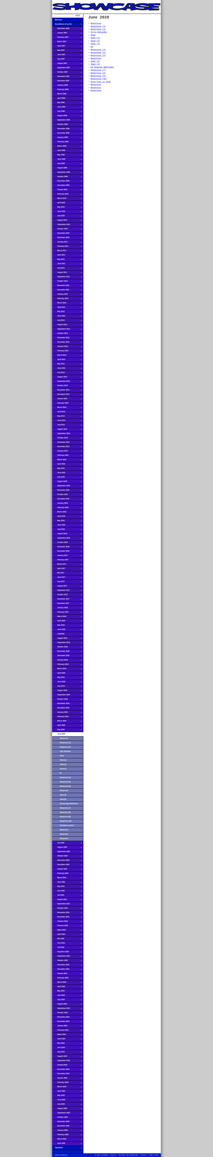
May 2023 (67, 991)
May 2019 (67, 678)
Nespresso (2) (65, 743)
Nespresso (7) (65, 808)
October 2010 (67, 229)
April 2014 (67, 412)
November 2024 (67, 1070)
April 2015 (67, 465)
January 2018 (67, 608)
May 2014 (67, 417)
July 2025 (67, 1105)
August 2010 (67, 221)
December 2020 (67, 865)
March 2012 (67, 303)
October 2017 (67, 595)
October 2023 (67, 1013)
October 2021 (67, 909)
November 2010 (67, 234)
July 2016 (67, 530)
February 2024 (67, 1031)
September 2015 (67, 486)
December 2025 (67, 1126)
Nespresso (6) (65, 786)
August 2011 (67, 273)
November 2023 (67, 1018)
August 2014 (67, 430)
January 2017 (67, 556)
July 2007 (67, 60)
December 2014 (67, 447)
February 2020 (67, 717)
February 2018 (67, 613)
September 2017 (67, 591)
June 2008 (67, 107)
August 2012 (67, 325)
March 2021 (67, 878)
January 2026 (67, 1131)
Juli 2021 (67, 896)
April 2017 (67, 569)
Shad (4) (63, 769)
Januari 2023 (67, 974)
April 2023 (67, 987)
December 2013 (67, 395)
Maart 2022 (67, 930)
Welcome (67, 20)
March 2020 (67, 721)
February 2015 (67, 456)
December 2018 (67, 656)
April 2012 (67, 308)
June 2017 (67, 578)
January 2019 (67, 660)
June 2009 (67, 160)
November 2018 (67, 652)
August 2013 (67, 377)
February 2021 (67, 874)
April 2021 (67, 883)
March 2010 (67, 199)
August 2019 (67, 691)
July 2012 (67, 321)
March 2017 (67, 565)
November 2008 (67, 129)
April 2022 (67, 935)
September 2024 (67, 1061)
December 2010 (67, 238)
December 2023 (67, 1022)
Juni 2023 (67, 996)
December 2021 (67, 917)
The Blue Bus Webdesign (128, 1155)
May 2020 (67, 730)
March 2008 (67, 94)
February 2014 (67, 404)
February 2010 (67, 195)
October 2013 (67, 386)
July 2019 (67, 687)
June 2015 (67, 473)
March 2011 (67, 251)
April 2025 (67, 1092)
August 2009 (67, 168)
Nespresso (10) (66, 821)
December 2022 (67, 970)
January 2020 (67, 713)
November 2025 (67, 1122)
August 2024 (67, 1057)
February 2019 (67, 665)
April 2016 (67, 517)
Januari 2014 (67, 399)
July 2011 (67, 269)
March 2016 (67, 512)
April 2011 (67, 255)
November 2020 (67, 861)
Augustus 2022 (67, 952)
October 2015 (67, 495)
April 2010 (67, 203)
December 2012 (67, 343)
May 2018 (67, 626)
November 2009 (67, 181)
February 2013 (67, 351)
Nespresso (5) (65, 782)
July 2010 (67, 216)
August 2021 (67, 900)
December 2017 (67, 604)
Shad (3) (63, 764)
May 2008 (67, 103)
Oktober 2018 (67, 647)
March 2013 (67, 356)
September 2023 (67, 1009)
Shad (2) (63, 760)
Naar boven (154, 1155)
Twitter (144, 1155)
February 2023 (67, 978)
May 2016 (67, 521)
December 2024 (67, 1074)
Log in (113, 1155)
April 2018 (67, 621)
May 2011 (67, 260)
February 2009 (67, 142)
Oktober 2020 (67, 856)
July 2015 (67, 478)
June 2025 (67, 1100)
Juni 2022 (67, 944)
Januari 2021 (67, 869)
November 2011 (67, 286)
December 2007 (67, 81)
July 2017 (67, 582)
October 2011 (67, 282)
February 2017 (67, 560)
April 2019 (67, 674)
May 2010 (67, 208)
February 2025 (67, 1083)
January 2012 (67, 295)
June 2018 (67, 630)
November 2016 (67, 547)
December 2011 (67, 290)
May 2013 (67, 364)
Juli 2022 (67, 948)
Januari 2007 (67, 33)
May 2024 (67, 1044)
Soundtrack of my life (67, 25)
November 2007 (67, 77)
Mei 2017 (67, 573)
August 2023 (67, 1004)
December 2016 (67, 552)
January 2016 (67, 504)
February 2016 (67, 508)
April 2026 (67, 1144)
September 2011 (67, 277)
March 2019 (67, 669)
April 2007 (67, 46)
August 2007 (67, 64)
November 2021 (67, 913)
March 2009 (67, 147)
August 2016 (67, 534)
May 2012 (67, 312)
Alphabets (67, 1148)
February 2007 (67, 38)
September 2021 (67, 904)
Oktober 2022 (67, 961)
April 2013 (67, 360)
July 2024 (67, 1052)
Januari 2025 (67, 1079)
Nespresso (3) (65, 747)
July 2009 (67, 164)
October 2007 (67, 73)
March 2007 (67, 42)
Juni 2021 (67, 891)
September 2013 (67, 382)
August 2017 (67, 586)
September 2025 (67, 1113)
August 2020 (67, 848)
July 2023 (67, 1000)
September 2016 (67, 539)
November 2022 (67, 965)
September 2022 (67, 957)
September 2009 (67, 173)
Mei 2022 (67, 939)
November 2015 (67, 491)
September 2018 (67, 643)
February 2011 (67, 247)
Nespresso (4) (65, 777)
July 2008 (67, 112)
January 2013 (67, 347)
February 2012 (67, 299)
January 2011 (67, 242)
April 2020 (67, 726)
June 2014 (67, 421)
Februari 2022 (67, 926)
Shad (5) (63, 795)
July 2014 (67, 425)
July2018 (67, 634)
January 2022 (67, 922)
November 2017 (67, 599)
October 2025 (67, 1118)
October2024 (67, 1065)
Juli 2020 (67, 843)
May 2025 (67, 1096)
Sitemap (104, 1155)
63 (61, 773)
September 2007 (67, 68)
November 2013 (67, 390)
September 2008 (67, 120)
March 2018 (67, 617)
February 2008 (67, 90)
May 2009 (67, 155)
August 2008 (67, 116)
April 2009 (67, 151)
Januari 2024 (67, 1026)
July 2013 (67, 373)
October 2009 (67, 177)
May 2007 (67, 51)
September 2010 (67, 225)
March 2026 (67, 1139)
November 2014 (67, 443)
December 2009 (67, 186)
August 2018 (67, 639)
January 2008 (67, 86)
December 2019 (67, 708)
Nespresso (64, 738)
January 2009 (67, 138)
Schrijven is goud (66, 825)
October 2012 (67, 334)
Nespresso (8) (65, 812)
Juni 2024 (67, 1048)
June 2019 (67, 682)
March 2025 (67, 1087)
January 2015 (67, 451)
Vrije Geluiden (65, 751)
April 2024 (67, 1039)
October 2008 (67, 125)
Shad (62, 756)
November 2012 (67, 338)
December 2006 (67, 29)
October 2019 (67, 700)
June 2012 (67, 316)
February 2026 (67, 1135)
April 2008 (67, 99)
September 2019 (67, 695)
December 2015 (67, 499)
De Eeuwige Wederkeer (69, 804)
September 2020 (67, 852)
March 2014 (67, 408)
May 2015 (67, 469)
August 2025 (67, 1109)
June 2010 (67, 212)
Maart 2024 (67, 1035)
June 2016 (67, 525)
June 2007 (67, 55)
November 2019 (67, 704)
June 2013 (67, 369)
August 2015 (67, 482)
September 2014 (67, 434)
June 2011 (67, 264)
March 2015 (67, 460)
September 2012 (67, 330)
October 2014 (67, 438)
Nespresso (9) (65, 817)
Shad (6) (63, 799)
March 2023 (67, 983)
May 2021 (67, 887)
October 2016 (67, 543)
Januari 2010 (67, 190)
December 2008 (67, 134)
